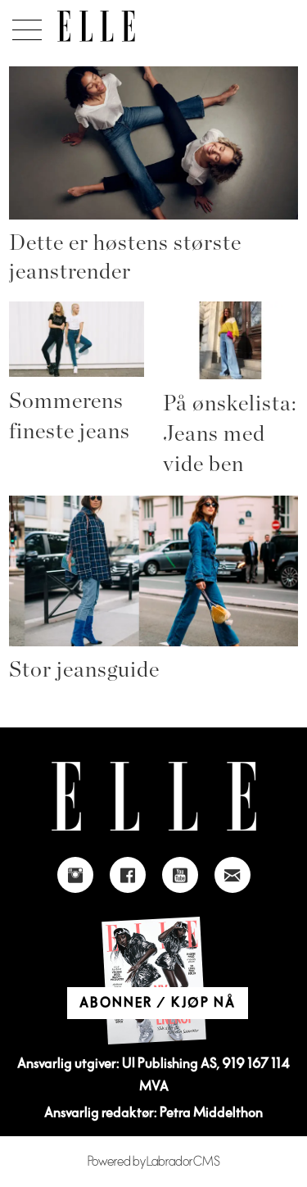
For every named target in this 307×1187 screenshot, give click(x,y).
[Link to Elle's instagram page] (75, 875)
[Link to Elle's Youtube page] (180, 875)
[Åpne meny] (24, 25)
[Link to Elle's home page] (154, 796)
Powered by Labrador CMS (154, 1161)
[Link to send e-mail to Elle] (232, 875)
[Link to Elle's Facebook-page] (128, 875)
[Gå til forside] (96, 26)
